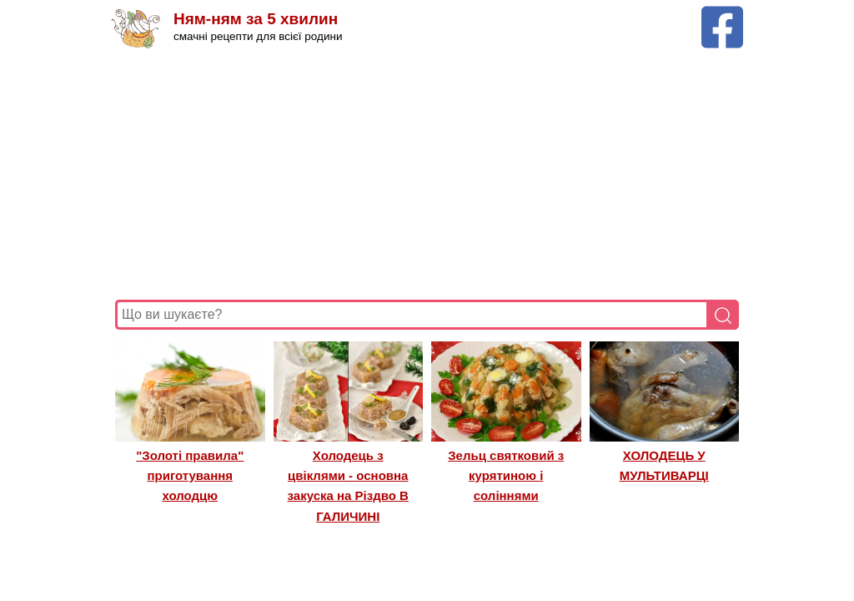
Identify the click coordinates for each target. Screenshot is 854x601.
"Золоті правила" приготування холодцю (190, 475)
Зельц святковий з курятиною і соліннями (506, 475)
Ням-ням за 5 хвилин (255, 19)
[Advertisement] (427, 174)
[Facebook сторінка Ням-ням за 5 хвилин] (722, 14)
